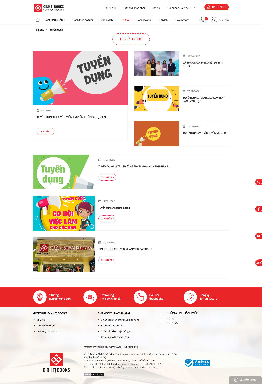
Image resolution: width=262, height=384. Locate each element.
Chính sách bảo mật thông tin (116, 331)
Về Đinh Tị (110, 8)
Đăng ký (171, 319)
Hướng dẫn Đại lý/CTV (181, 8)
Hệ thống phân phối (134, 8)
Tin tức (126, 20)
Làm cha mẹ (145, 20)
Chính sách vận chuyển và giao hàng (120, 320)
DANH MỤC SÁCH (56, 20)
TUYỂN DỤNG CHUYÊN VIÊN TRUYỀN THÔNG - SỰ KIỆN (71, 117)
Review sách (182, 20)
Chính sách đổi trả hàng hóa (115, 337)
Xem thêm (44, 131)
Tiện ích (165, 20)
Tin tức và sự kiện (46, 325)
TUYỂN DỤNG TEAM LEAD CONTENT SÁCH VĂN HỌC (204, 99)
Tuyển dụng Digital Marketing (114, 208)
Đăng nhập (172, 323)
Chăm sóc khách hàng (114, 313)
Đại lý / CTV (216, 7)
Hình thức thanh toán (112, 325)
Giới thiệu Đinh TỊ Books (50, 313)
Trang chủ (38, 30)
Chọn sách (108, 20)
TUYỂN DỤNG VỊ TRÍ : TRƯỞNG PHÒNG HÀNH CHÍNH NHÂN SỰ (134, 166)
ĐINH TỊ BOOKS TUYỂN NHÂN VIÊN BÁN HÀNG (125, 249)
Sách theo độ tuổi (84, 20)
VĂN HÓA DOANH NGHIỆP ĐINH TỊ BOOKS (203, 64)
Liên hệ (156, 8)
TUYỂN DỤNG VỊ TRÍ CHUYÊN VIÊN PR (204, 133)
